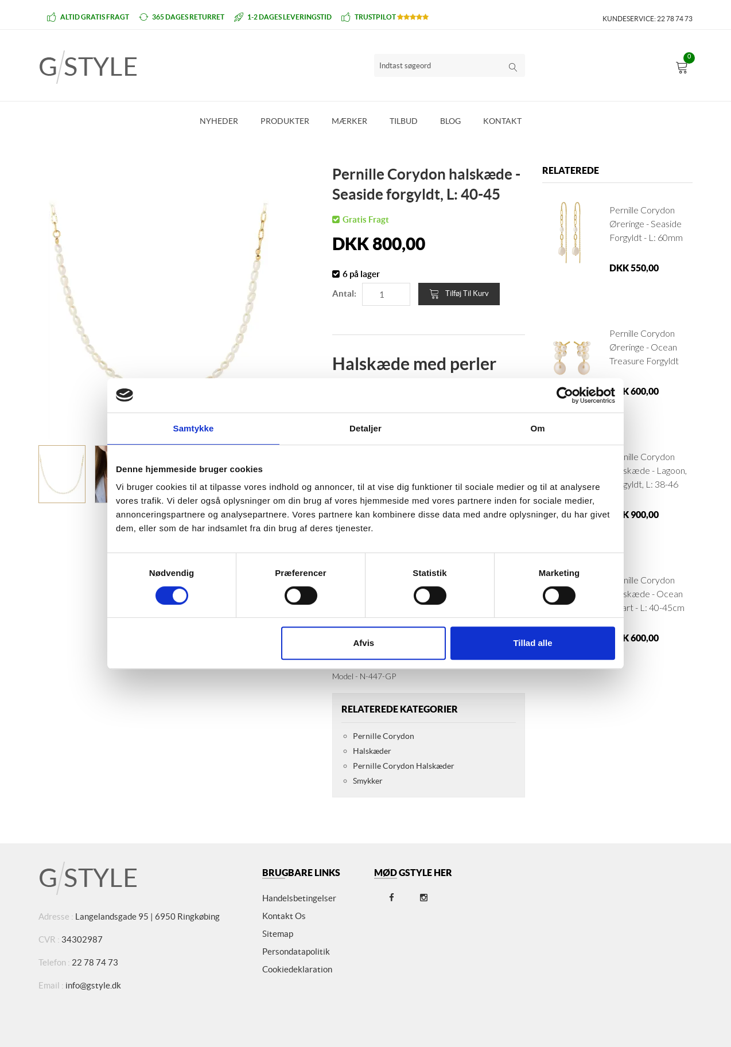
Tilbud (404, 121)
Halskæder (372, 751)
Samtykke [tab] (193, 428)
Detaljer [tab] (365, 428)
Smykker (368, 780)
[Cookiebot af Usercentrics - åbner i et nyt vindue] (565, 395)
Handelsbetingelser (299, 898)
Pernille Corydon (383, 736)
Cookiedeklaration (297, 969)
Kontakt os (284, 916)
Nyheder (219, 121)
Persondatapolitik (296, 951)
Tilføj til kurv (459, 294)
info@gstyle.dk (93, 985)
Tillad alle (532, 643)
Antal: (344, 293)
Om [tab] (537, 428)
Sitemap (277, 934)
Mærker (349, 121)
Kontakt (502, 121)
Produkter (284, 121)
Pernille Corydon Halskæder (403, 765)
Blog (450, 121)
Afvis (364, 643)
